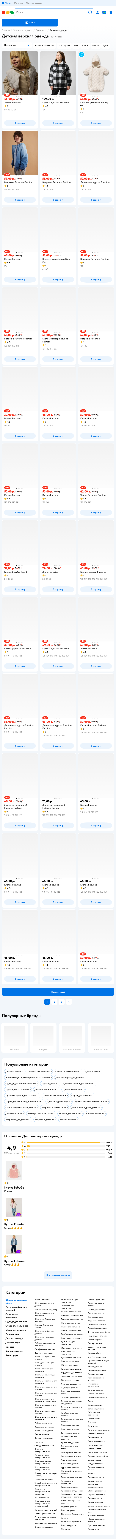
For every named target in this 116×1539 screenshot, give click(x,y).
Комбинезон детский (71, 1521)
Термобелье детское (97, 1328)
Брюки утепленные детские (97, 1348)
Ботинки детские (96, 1409)
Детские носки (95, 1437)
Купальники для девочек (99, 1430)
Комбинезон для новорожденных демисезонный (42, 1503)
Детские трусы (95, 1460)
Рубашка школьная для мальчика (44, 1344)
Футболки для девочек (71, 1376)
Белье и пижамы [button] (14, 1351)
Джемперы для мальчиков (68, 1343)
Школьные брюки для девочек (44, 1358)
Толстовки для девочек (71, 1369)
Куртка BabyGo (14, 1187)
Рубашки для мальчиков (72, 1319)
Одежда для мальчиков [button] (11, 1316)
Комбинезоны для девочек (69, 1414)
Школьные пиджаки (43, 1430)
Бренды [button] (9, 1346)
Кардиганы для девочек (71, 1373)
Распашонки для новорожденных (42, 1456)
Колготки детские (96, 1433)
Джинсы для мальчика (71, 1357)
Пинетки (38, 1442)
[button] (30, 22)
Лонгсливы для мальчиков (68, 1352)
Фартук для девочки (43, 1353)
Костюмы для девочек (71, 1456)
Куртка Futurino (14, 1224)
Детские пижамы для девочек (70, 1392)
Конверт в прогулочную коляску (45, 1474)
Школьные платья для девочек (44, 1338)
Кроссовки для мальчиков (68, 1482)
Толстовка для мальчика (72, 1315)
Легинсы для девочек (71, 1384)
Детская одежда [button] (14, 1338)
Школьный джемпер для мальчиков (45, 1418)
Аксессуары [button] (11, 1355)
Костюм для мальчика (71, 1312)
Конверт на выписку (43, 1438)
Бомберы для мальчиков (72, 1334)
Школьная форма (42, 1300)
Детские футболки (96, 1300)
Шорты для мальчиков (71, 1338)
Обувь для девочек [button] (15, 1330)
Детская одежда (41, 1434)
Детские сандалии (96, 1394)
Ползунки (65, 1529)
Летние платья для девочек (69, 1447)
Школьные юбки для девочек (43, 1332)
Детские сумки (95, 1498)
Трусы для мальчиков (97, 1452)
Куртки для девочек (70, 1467)
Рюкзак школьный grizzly (45, 1309)
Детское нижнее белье (98, 1456)
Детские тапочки (95, 1374)
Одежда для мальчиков (71, 1348)
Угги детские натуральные (93, 1385)
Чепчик (91, 1473)
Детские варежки (96, 1477)
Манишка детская (96, 1515)
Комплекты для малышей (45, 1510)
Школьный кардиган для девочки (45, 1388)
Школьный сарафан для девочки (45, 1406)
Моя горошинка (41, 1498)
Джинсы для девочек (70, 1433)
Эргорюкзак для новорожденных (42, 1468)
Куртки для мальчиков (44, 1514)
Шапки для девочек (97, 1491)
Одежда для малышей (44, 1446)
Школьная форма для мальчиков (44, 1314)
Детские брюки (95, 1339)
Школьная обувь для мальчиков (43, 1370)
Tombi (90, 1401)
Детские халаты (95, 1449)
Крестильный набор (43, 1479)
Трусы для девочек (96, 1441)
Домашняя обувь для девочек (70, 1501)
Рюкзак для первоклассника (95, 1485)
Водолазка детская (96, 1321)
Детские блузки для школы (43, 1326)
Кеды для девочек (69, 1506)
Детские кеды (94, 1418)
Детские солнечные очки (97, 1510)
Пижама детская (95, 1445)
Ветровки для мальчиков (45, 1523)
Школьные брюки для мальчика (44, 1320)
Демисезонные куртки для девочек (71, 1402)
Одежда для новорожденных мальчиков (42, 1491)
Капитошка (93, 1426)
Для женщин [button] (12, 1334)
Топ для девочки (95, 1464)
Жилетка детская (95, 1317)
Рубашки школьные (43, 1423)
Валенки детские (95, 1390)
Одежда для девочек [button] (16, 1321)
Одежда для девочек (70, 1380)
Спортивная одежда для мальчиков (45, 1518)
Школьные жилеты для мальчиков (44, 1376)
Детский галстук (95, 1502)
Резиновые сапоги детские (96, 1379)
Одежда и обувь (21, 30)
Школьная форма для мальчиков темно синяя (45, 1400)
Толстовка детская (96, 1313)
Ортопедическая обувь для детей (98, 1361)
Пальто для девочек (70, 1425)
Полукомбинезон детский (96, 1304)
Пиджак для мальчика (97, 1336)
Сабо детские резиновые (94, 1413)
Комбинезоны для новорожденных (42, 1462)
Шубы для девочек (69, 1388)
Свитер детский (95, 1343)
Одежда (40, 30)
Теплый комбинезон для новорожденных (45, 1484)
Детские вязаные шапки (99, 1506)
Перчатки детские (96, 1494)
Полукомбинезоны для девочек (71, 1472)
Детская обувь (94, 1353)
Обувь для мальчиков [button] (16, 1325)
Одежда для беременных (72, 1514)
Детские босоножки (97, 1397)
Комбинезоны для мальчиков (69, 1300)
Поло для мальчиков (70, 1323)
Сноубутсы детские (97, 1357)
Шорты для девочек (70, 1429)
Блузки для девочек (70, 1464)
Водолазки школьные (44, 1427)
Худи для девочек (69, 1460)
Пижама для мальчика (71, 1330)
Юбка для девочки (69, 1365)
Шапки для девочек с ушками (97, 1520)
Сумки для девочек (96, 1525)
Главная (6, 30)
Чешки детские (95, 1367)
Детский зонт (94, 1529)
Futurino (92, 1422)
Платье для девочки (70, 1361)
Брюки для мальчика (43, 1527)
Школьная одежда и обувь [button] (16, 1301)
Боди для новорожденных (42, 1450)
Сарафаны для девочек (44, 1349)
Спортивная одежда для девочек (72, 1420)
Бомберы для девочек (71, 1452)
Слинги (64, 1518)
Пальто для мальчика (70, 1327)
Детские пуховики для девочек (71, 1408)
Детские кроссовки (97, 1370)
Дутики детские (95, 1405)
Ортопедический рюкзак (96, 1468)
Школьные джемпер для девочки (45, 1394)
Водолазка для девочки (71, 1477)
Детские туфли (68, 1510)
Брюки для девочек (70, 1442)
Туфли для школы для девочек (44, 1364)
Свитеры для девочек (71, 1397)
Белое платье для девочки (69, 1437)
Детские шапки (95, 1481)
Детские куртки (68, 1525)
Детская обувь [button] (13, 1342)
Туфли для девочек (69, 1487)
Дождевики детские (97, 1324)
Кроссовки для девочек (72, 1491)
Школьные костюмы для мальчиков (45, 1382)
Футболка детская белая (99, 1332)
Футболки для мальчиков (67, 1306)
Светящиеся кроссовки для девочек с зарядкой (72, 1495)
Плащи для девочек (96, 1309)
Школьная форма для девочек (44, 1304)
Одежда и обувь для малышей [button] (16, 1309)
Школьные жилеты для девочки (44, 1412)
